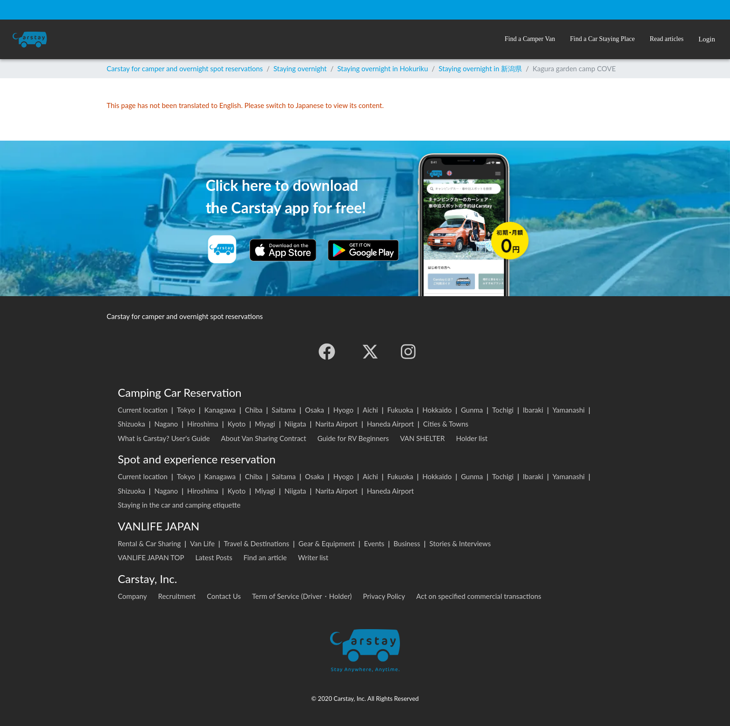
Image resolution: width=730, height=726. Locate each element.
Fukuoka (400, 410)
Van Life (202, 543)
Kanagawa (220, 410)
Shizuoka (131, 424)
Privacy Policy (384, 596)
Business (406, 543)
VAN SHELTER (422, 438)
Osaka (314, 410)
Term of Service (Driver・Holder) (301, 596)
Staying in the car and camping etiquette (179, 505)
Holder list (471, 438)
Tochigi (503, 410)
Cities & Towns (445, 424)
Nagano (166, 424)
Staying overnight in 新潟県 (480, 68)
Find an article (265, 557)
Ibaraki (533, 410)
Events (374, 543)
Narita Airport (336, 424)
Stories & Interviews (460, 543)
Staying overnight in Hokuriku (383, 68)
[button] (529, 39)
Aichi (370, 410)
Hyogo (343, 410)
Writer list (313, 557)
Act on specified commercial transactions (478, 596)
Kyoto (237, 424)
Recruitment (177, 596)
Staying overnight (299, 68)
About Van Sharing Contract (263, 438)
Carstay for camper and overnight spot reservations (185, 68)
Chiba (254, 410)
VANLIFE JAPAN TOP (151, 557)
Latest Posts (213, 557)
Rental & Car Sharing (149, 543)
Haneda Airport (390, 424)
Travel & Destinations (257, 543)
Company (132, 596)
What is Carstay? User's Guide (164, 438)
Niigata (295, 424)
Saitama (284, 410)
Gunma (472, 410)
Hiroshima (202, 424)
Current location (143, 410)
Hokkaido (437, 410)
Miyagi (265, 424)
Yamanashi (569, 410)
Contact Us (224, 596)
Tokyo (186, 410)
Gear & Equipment (326, 543)
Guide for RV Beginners (353, 438)
